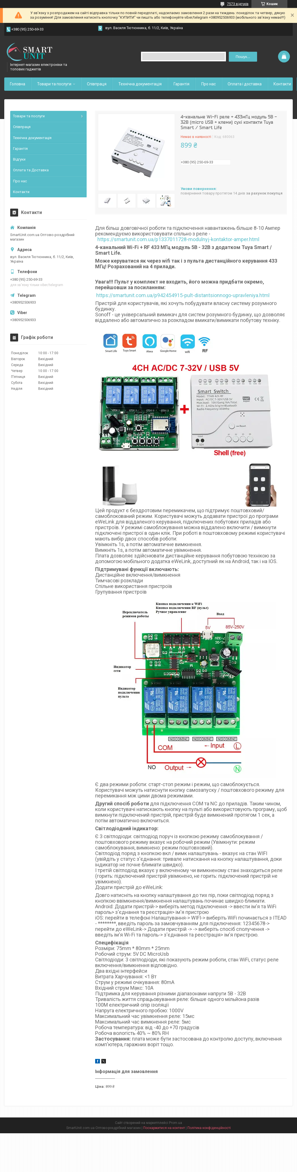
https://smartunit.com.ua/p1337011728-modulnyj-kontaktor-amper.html (178, 239)
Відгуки (19, 159)
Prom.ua (175, 1123)
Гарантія (181, 84)
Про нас (208, 84)
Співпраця (96, 84)
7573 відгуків (238, 4)
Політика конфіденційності (209, 1128)
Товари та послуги (54, 84)
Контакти (282, 84)
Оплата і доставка (245, 84)
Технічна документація (140, 84)
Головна (17, 84)
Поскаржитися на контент (164, 1128)
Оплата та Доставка (31, 170)
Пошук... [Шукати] (243, 57)
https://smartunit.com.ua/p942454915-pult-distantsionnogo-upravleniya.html (183, 295)
